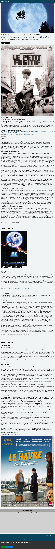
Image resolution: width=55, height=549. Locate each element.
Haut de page (48, 535)
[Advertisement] (24, 522)
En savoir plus (9, 547)
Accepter (3, 547)
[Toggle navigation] (52, 1)
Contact (30, 537)
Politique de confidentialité (28, 539)
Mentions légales (26, 537)
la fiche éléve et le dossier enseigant (20, 288)
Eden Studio (5, 1)
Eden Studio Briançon (45, 537)
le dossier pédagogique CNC (18, 359)
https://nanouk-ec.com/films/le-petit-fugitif (26, 134)
